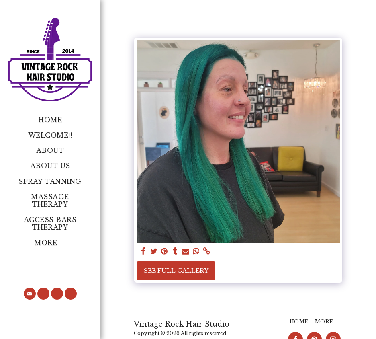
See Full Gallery (176, 270)
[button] (30, 294)
